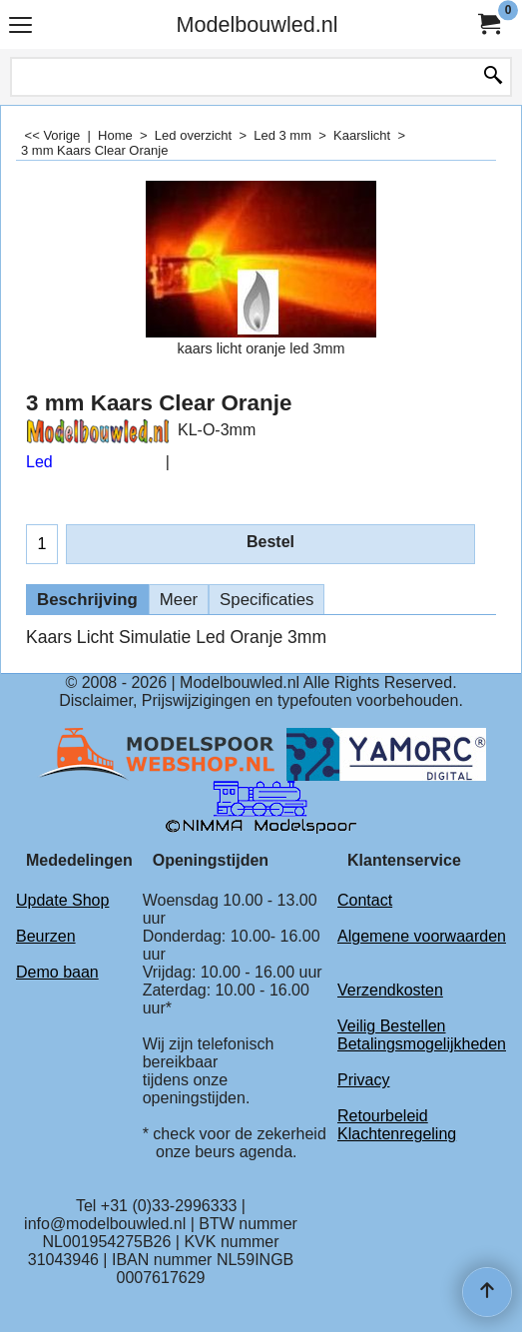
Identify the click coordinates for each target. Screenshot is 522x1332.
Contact (364, 900)
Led (39, 461)
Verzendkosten (390, 990)
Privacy (363, 1079)
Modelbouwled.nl (256, 24)
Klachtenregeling (396, 1133)
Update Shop (62, 900)
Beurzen (46, 936)
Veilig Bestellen (391, 1025)
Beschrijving (87, 599)
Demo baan (57, 972)
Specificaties (266, 599)
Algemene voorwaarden (421, 936)
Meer (179, 599)
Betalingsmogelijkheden (421, 1043)
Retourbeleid (382, 1115)
